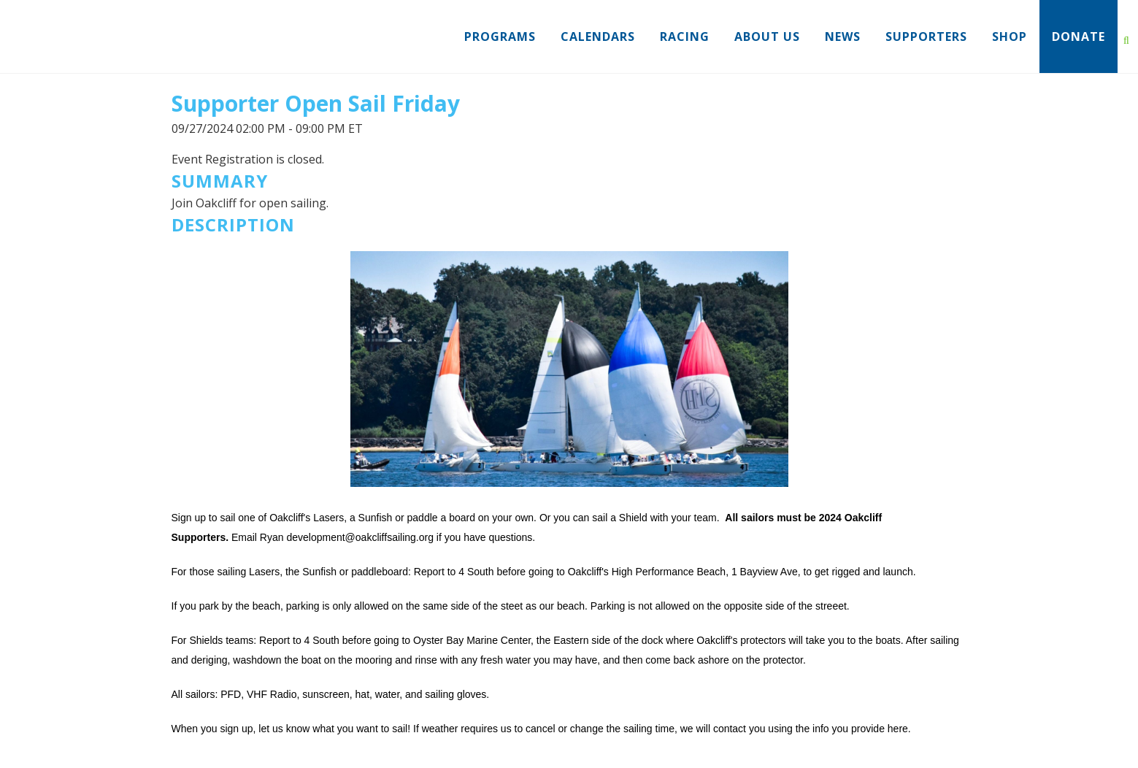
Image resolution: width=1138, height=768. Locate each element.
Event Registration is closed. (248, 159)
